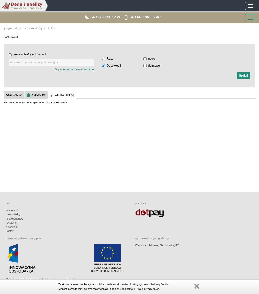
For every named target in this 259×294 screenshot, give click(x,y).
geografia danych (13, 28)
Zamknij (197, 286)
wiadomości (12, 210)
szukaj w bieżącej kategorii (29, 54)
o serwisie (12, 227)
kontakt (10, 231)
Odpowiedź (114, 65)
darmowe (154, 65)
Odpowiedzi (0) (64, 95)
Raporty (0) (38, 94)
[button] (243, 75)
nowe (151, 58)
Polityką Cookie (160, 284)
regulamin (11, 222)
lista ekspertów (14, 218)
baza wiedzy (13, 214)
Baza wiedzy (35, 28)
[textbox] (51, 62)
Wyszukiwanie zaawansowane (74, 69)
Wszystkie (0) (13, 94)
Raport (111, 58)
